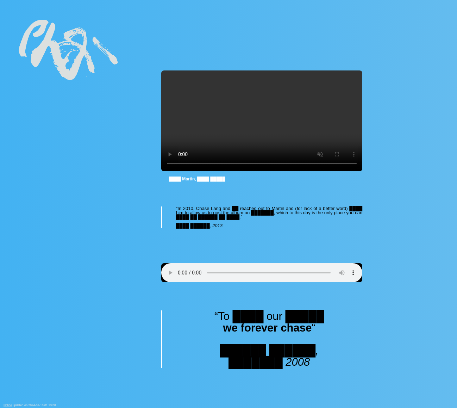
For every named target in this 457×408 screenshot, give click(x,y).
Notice (8, 405)
